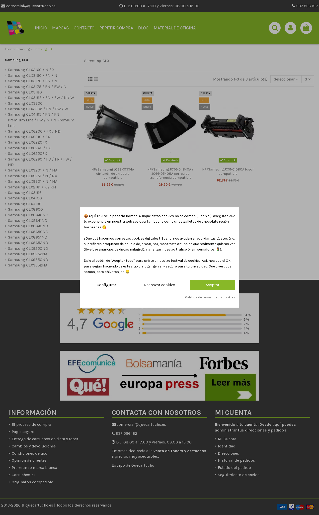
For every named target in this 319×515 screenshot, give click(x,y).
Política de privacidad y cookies (210, 297)
